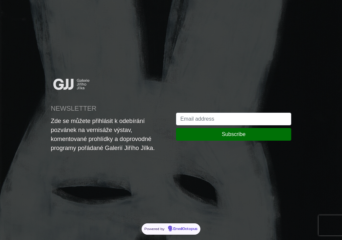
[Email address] (233, 119)
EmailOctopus (185, 229)
